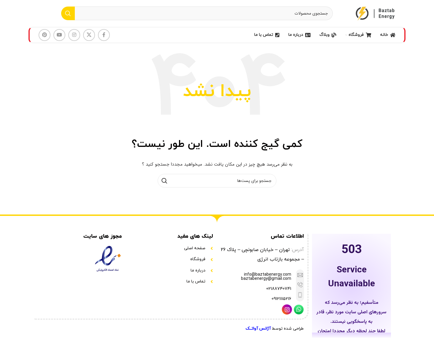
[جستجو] (197, 13)
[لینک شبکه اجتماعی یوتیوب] (59, 35)
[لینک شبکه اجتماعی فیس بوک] (104, 35)
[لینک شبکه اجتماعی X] (89, 35)
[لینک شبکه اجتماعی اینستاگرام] (74, 35)
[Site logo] (376, 13)
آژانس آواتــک (258, 328)
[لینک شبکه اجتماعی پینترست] (44, 35)
